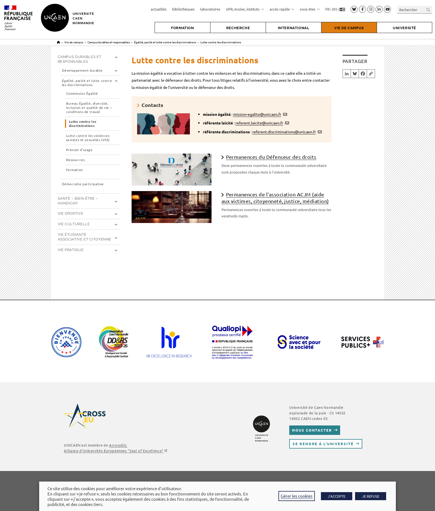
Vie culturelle (74, 224)
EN (334, 9)
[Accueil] (58, 42)
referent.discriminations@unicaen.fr (284, 131)
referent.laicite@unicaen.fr (259, 122)
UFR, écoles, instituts (245, 9)
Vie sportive (71, 213)
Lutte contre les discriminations (220, 42)
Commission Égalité (82, 93)
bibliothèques (183, 9)
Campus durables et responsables (80, 59)
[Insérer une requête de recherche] (414, 9)
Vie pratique (71, 250)
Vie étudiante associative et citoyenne (85, 236)
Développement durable (82, 70)
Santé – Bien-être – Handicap (78, 200)
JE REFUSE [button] (370, 496)
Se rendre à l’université (323, 443)
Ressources (75, 160)
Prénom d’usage (79, 150)
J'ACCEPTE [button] (336, 496)
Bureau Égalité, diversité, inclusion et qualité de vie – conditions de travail (89, 107)
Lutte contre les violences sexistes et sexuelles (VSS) (88, 138)
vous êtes (310, 9)
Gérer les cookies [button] (297, 496)
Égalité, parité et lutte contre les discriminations (87, 83)
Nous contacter (312, 430)
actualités (159, 9)
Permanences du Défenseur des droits (271, 157)
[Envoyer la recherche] (428, 9)
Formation (74, 170)
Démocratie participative (83, 184)
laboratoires (210, 9)
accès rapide (282, 9)
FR (327, 9)
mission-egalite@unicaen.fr (257, 114)
